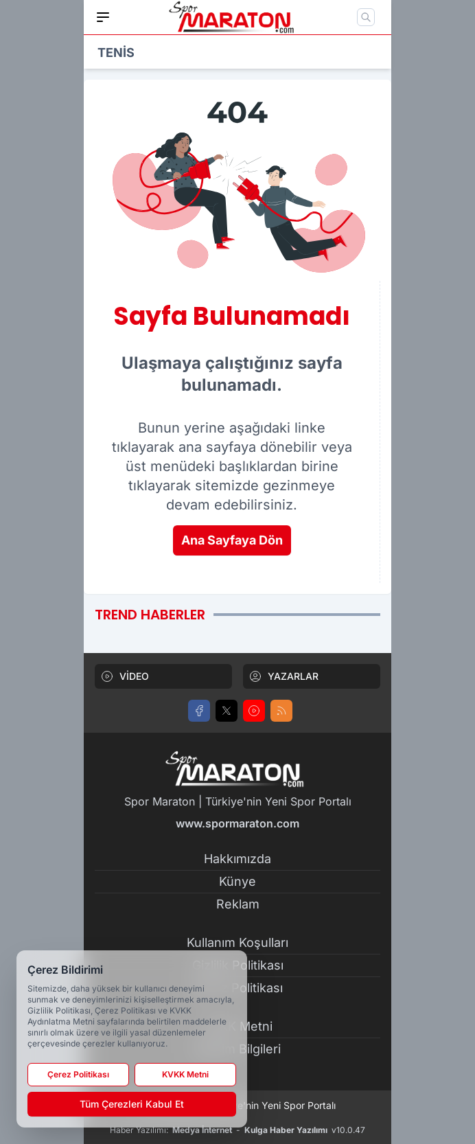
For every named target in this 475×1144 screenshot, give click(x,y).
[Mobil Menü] (103, 17)
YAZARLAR (283, 676)
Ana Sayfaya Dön (232, 540)
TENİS (116, 52)
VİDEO (124, 676)
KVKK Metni (185, 1074)
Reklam (237, 904)
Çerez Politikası (78, 1074)
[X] (227, 711)
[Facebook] (199, 711)
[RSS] (281, 711)
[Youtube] (254, 711)
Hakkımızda (237, 858)
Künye (237, 881)
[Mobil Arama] (366, 17)
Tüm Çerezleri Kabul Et (132, 1104)
